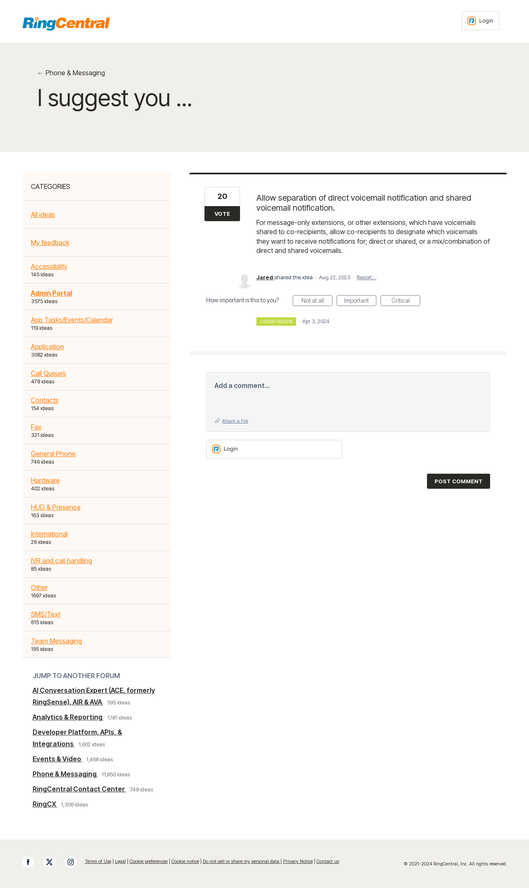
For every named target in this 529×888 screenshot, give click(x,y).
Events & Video (57, 759)
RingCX (45, 804)
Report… (366, 277)
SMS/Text (45, 614)
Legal (120, 861)
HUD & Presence (56, 507)
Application (47, 346)
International (49, 534)
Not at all (317, 301)
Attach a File (235, 421)
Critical (406, 301)
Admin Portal (51, 293)
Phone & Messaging (65, 774)
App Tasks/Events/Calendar (72, 320)
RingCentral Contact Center (79, 789)
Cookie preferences (149, 861)
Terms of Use (98, 861)
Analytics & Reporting (68, 717)
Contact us (328, 861)
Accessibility (49, 266)
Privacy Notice (298, 861)
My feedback (50, 242)
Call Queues (48, 373)
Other (39, 587)
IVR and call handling (61, 560)
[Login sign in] (480, 20)
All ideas (43, 214)
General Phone (53, 453)
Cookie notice (185, 861)
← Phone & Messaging (71, 73)
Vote (222, 213)
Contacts (45, 400)
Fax (36, 427)
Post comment (458, 481)
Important (360, 301)
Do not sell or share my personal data (242, 861)
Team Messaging (56, 641)
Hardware (45, 480)
